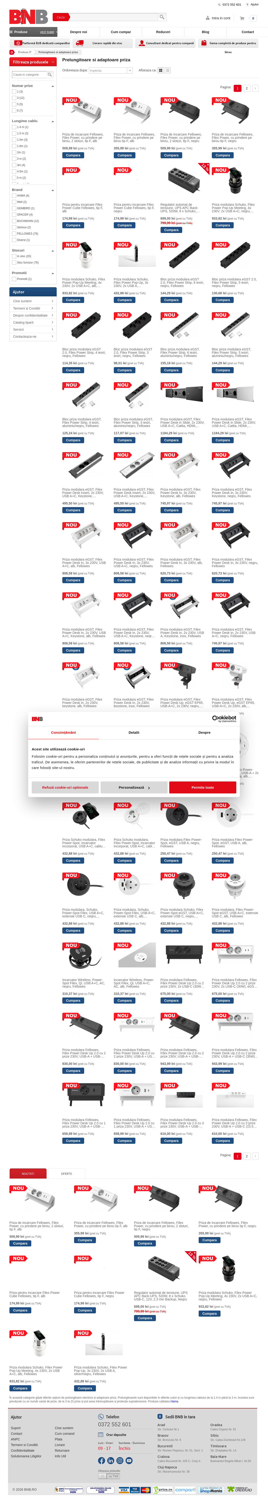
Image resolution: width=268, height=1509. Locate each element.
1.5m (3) (22, 139)
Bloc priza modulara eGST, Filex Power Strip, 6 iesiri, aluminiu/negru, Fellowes (180, 352)
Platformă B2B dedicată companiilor (46, 43)
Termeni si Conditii (26, 308)
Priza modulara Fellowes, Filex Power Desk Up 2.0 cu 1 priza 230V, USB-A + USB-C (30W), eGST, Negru (84, 1123)
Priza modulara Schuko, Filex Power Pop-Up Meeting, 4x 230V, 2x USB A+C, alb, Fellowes (83, 282)
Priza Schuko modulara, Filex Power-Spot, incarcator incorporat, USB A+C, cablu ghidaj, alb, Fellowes (134, 843)
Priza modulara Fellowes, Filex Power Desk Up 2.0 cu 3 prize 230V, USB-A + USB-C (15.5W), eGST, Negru (182, 1123)
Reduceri (163, 32)
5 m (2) (21, 177)
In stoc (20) (24, 256)
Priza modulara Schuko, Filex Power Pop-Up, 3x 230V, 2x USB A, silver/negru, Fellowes (131, 282)
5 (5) (20, 104)
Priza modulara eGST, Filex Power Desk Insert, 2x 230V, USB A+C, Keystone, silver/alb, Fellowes (134, 493)
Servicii (18, 329)
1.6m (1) (22, 146)
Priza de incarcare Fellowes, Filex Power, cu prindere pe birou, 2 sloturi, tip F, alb (83, 138)
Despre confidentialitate (30, 315)
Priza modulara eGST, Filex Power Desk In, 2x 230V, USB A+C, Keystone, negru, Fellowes (134, 633)
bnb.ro (30, 1489)
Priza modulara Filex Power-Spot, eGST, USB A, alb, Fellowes (232, 843)
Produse (33, 32)
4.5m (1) (22, 171)
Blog (205, 32)
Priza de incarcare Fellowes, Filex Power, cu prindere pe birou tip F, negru (232, 138)
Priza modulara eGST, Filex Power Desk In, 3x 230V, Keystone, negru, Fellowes (232, 493)
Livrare (60, 1445)
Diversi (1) (23, 240)
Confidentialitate (22, 1450)
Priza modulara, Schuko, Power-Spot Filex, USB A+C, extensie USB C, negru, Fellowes (83, 913)
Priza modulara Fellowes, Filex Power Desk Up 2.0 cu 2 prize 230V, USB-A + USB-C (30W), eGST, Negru (182, 1053)
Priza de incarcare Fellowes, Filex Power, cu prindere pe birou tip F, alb (134, 138)
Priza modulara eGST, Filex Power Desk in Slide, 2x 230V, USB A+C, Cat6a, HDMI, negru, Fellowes (183, 422)
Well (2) (22, 202)
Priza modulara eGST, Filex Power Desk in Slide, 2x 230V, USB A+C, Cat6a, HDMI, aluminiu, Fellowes (234, 422)
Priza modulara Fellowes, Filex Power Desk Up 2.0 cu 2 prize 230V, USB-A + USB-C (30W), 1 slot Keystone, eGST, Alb (134, 1053)
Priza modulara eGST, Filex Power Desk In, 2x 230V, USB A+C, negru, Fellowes (233, 633)
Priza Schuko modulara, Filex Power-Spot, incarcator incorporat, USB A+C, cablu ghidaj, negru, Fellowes (83, 843)
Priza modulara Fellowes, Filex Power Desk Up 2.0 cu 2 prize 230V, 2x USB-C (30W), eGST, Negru (182, 983)
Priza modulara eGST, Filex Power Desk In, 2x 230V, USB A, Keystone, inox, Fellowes (182, 633)
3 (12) (20, 98)
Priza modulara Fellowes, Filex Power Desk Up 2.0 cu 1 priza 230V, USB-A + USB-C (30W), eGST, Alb (134, 1123)
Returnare (62, 1450)
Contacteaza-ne (24, 336)
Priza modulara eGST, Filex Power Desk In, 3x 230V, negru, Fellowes (235, 563)
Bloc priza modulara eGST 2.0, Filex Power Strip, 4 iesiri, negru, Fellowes (84, 352)
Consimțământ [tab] (63, 732)
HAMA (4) (23, 195)
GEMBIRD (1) (25, 208)
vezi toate (47, 32)
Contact (16, 1433)
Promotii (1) (24, 279)
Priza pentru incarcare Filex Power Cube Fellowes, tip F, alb (82, 208)
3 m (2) (21, 158)
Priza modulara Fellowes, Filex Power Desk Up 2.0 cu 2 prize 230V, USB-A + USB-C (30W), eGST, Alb (234, 1053)
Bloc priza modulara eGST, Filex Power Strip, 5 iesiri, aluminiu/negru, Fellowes (231, 352)
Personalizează (134, 787)
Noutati (28, 1174)
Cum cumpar (121, 32)
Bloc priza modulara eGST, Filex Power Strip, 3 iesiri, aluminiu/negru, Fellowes (133, 422)
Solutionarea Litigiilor (26, 1456)
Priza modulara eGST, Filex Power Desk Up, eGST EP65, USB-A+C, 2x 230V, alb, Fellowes (233, 703)
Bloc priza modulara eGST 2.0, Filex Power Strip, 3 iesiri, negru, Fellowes (133, 352)
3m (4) (21, 165)
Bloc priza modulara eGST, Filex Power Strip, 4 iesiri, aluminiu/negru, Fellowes (82, 422)
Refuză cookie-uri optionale (65, 787)
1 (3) (20, 91)
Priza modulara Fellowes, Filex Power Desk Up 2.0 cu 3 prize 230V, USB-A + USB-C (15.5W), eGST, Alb (235, 1123)
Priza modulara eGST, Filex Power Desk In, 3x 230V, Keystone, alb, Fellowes (181, 493)
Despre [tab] (204, 732)
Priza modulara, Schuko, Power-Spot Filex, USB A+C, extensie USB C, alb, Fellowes (135, 913)
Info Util (60, 1456)
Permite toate (203, 787)
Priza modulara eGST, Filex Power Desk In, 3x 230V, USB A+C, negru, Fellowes (134, 563)
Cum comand (64, 1433)
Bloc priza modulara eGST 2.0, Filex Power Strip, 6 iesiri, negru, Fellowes (182, 282)
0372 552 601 (232, 4)
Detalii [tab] (134, 732)
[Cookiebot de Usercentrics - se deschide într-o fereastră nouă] (215, 718)
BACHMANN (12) (28, 221)
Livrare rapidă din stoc (107, 43)
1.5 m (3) (22, 133)
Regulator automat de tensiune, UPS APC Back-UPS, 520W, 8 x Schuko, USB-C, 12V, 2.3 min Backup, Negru (182, 208)
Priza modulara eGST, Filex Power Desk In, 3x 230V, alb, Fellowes (182, 563)
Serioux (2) (24, 227)
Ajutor (255, 4)
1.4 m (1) (22, 127)
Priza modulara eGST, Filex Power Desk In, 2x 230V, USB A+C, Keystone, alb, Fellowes (84, 633)
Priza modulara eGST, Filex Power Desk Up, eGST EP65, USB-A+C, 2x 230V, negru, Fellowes (182, 703)
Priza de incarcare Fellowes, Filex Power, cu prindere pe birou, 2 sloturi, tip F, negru (181, 138)
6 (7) (20, 110)
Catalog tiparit (23, 322)
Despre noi (78, 32)
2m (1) (21, 152)
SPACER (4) (24, 214)
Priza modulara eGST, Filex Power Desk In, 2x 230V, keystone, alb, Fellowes (82, 703)
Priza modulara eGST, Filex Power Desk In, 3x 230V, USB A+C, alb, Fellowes (84, 563)
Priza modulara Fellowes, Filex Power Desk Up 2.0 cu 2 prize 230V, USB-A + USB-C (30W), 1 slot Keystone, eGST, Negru (84, 1053)
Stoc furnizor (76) (28, 262)
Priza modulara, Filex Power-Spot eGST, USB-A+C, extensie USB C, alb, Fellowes (235, 913)
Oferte (66, 1174)
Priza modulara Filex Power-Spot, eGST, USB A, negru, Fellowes (181, 843)
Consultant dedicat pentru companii (170, 43)
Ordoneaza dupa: (75, 70)
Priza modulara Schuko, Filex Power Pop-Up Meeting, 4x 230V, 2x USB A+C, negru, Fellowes (233, 208)
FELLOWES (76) (27, 233)
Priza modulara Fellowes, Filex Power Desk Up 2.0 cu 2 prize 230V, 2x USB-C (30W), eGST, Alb (234, 983)
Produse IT (25, 52)
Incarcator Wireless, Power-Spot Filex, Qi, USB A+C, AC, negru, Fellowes (83, 983)
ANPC (15, 1439)
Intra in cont (221, 18)
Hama (174, 1401)
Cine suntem (22, 301)
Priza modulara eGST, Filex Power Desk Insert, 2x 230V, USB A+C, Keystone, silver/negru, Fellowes (83, 493)
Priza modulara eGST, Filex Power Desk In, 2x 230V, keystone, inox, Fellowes (134, 703)
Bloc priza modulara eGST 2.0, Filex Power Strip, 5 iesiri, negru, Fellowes (234, 282)
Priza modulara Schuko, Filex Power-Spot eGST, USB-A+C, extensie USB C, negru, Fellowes (182, 913)
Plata (58, 1439)
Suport (15, 1428)
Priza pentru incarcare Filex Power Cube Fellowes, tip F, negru (134, 208)
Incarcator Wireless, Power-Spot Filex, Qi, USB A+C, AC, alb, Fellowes (134, 983)
